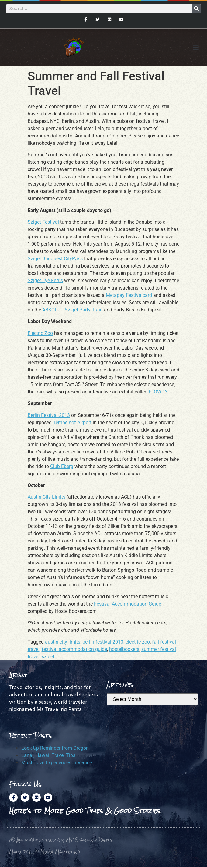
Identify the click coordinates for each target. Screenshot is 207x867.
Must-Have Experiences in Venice (56, 763)
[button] (196, 47)
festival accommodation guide (74, 649)
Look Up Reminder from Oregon (55, 748)
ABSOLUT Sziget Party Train (72, 310)
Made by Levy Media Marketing (45, 851)
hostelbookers (124, 649)
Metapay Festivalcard (129, 295)
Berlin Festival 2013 (49, 415)
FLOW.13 (158, 392)
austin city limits (62, 642)
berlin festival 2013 (102, 642)
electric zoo (138, 642)
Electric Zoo (40, 333)
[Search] (196, 8)
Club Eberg (61, 466)
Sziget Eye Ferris (45, 280)
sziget (48, 656)
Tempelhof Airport (72, 422)
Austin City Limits (46, 497)
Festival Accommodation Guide (127, 604)
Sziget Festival (43, 222)
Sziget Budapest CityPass (55, 258)
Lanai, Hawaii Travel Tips (48, 755)
